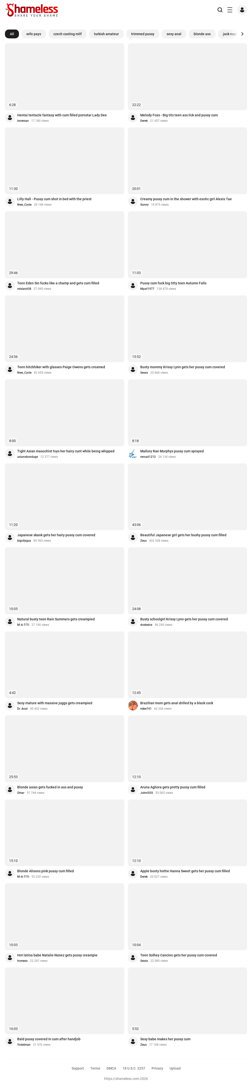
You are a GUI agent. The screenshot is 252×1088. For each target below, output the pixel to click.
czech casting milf (67, 34)
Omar (20, 792)
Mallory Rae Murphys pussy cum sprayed (172, 451)
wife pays (33, 34)
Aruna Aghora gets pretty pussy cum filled (172, 787)
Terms (95, 1068)
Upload (175, 1068)
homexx (22, 960)
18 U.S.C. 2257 (134, 1068)
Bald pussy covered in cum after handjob (48, 1039)
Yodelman (24, 1044)
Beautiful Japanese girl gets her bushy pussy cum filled (183, 535)
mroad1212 (148, 456)
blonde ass (202, 34)
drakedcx (146, 624)
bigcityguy (24, 540)
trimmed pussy (142, 34)
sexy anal (174, 34)
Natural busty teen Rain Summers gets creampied (56, 619)
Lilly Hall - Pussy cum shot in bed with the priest (54, 199)
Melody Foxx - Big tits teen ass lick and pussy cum (179, 115)
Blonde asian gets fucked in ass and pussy (50, 787)
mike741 (146, 708)
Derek (144, 120)
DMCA (111, 1068)
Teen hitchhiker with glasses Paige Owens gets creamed (61, 367)
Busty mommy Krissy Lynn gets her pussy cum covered (182, 367)
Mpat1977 (147, 288)
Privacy (157, 1068)
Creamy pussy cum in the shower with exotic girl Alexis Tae (186, 199)
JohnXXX (146, 792)
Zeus (143, 540)
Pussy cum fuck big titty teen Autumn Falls (173, 283)
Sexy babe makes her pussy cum (165, 1039)
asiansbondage (27, 456)
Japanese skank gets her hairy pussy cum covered (56, 535)
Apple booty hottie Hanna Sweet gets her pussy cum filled (185, 871)
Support (78, 1068)
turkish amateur (106, 34)
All (12, 34)
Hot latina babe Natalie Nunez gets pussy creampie (57, 955)
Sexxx (144, 372)
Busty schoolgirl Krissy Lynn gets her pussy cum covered (184, 619)
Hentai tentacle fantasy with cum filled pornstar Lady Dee (62, 115)
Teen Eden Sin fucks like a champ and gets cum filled (58, 283)
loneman (23, 120)
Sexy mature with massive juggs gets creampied (54, 703)
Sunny (144, 204)
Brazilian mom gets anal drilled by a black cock (176, 703)
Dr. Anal (22, 708)
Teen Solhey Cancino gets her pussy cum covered (178, 955)
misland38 (24, 288)
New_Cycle (24, 204)
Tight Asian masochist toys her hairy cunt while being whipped (65, 451)
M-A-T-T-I (23, 624)
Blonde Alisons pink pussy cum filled (45, 871)
